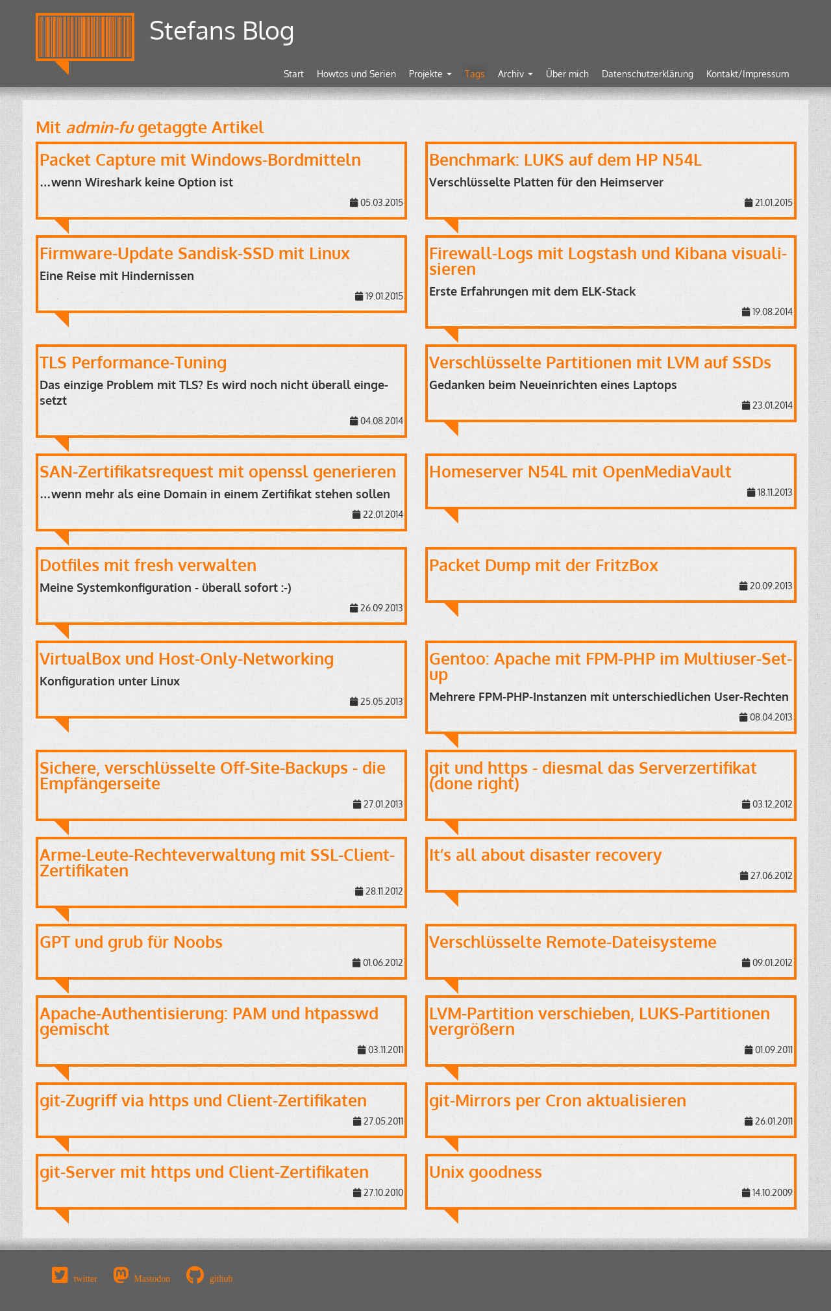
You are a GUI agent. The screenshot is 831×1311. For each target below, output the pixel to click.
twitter (85, 1278)
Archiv (515, 73)
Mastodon (152, 1278)
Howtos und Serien (356, 73)
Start (294, 73)
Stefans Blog (222, 29)
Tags (475, 73)
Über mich (567, 73)
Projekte (430, 73)
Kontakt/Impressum (747, 73)
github (221, 1278)
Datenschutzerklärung (647, 73)
